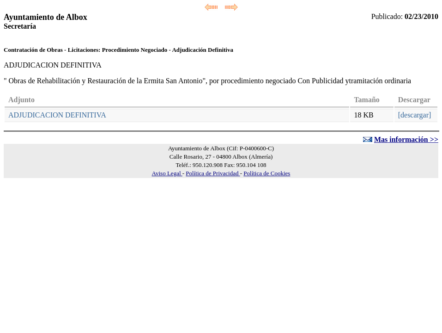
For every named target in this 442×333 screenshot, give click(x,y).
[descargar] (414, 115)
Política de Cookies (266, 173)
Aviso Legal (167, 173)
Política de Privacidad (213, 173)
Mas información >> (406, 139)
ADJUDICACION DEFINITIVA (57, 115)
